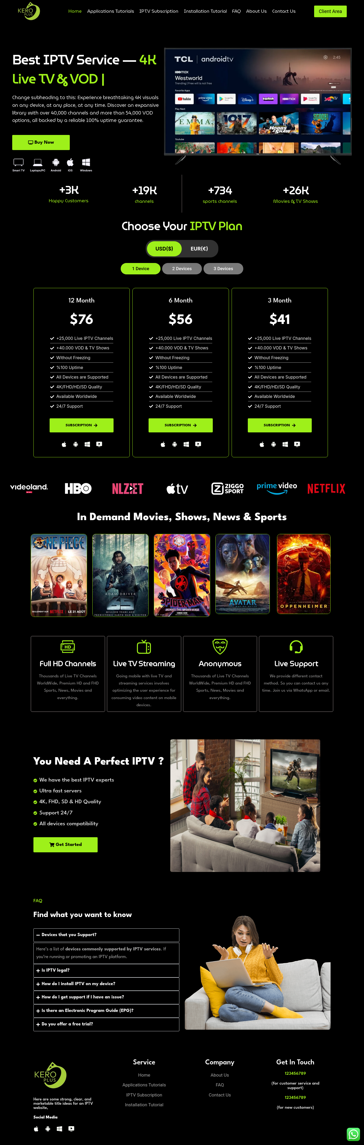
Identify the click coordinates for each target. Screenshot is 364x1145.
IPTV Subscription (158, 11)
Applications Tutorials (110, 11)
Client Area (330, 11)
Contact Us (284, 11)
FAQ (236, 11)
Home (75, 11)
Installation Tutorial (205, 11)
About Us (256, 11)
